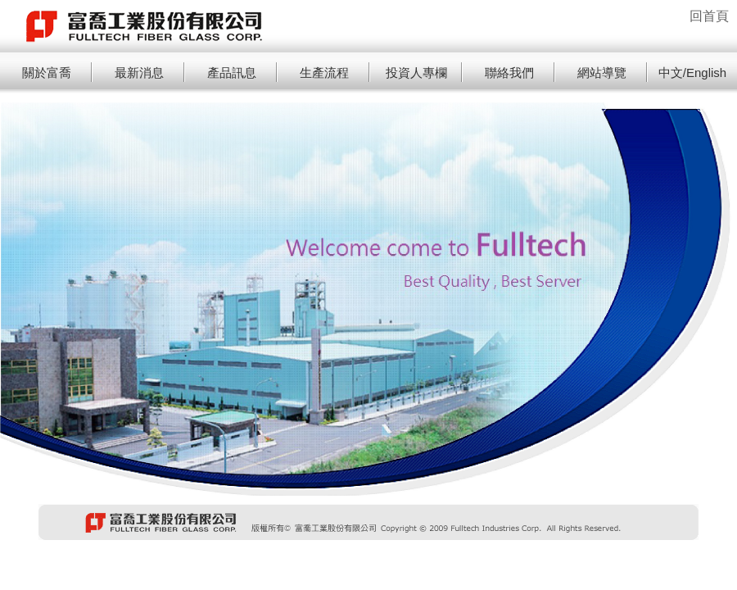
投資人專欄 (416, 72)
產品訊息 (231, 72)
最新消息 (139, 72)
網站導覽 (601, 72)
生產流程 (324, 72)
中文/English (692, 72)
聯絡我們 (509, 72)
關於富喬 (46, 72)
